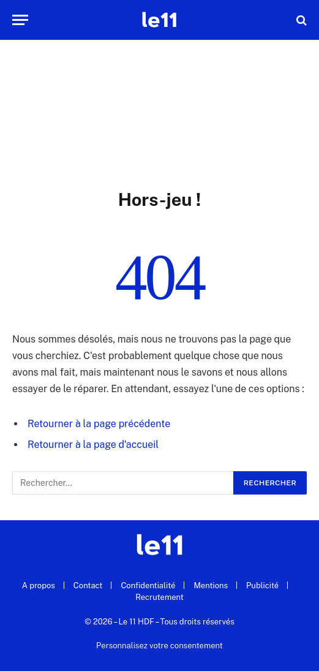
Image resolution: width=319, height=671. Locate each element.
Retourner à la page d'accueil (93, 444)
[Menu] (20, 20)
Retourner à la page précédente (99, 424)
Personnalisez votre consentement (159, 645)
